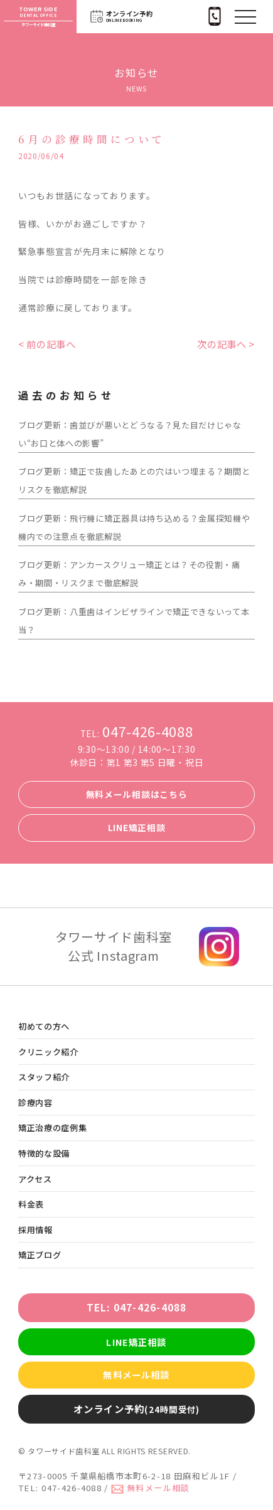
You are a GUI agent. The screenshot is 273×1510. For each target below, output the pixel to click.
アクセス (35, 1179)
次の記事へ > (226, 344)
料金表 (31, 1204)
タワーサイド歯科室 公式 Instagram (113, 946)
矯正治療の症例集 (52, 1128)
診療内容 (35, 1103)
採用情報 (35, 1230)
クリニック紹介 (48, 1052)
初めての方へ (44, 1026)
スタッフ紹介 (44, 1077)
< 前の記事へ (47, 344)
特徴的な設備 (44, 1153)
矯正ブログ (39, 1255)
